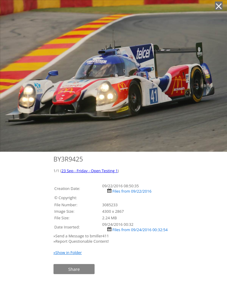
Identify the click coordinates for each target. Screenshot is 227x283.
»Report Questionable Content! (81, 241)
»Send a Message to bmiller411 (81, 236)
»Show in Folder (67, 252)
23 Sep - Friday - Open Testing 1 (89, 170)
